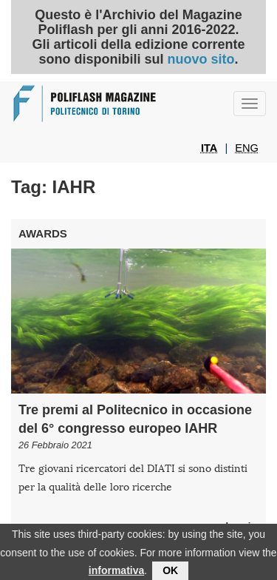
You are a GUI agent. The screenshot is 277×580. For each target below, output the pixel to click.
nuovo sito (200, 59)
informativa (116, 573)
